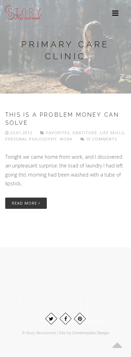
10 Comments (98, 139)
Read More (26, 203)
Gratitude (84, 132)
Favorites (58, 132)
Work (66, 139)
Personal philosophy (31, 139)
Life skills (112, 132)
